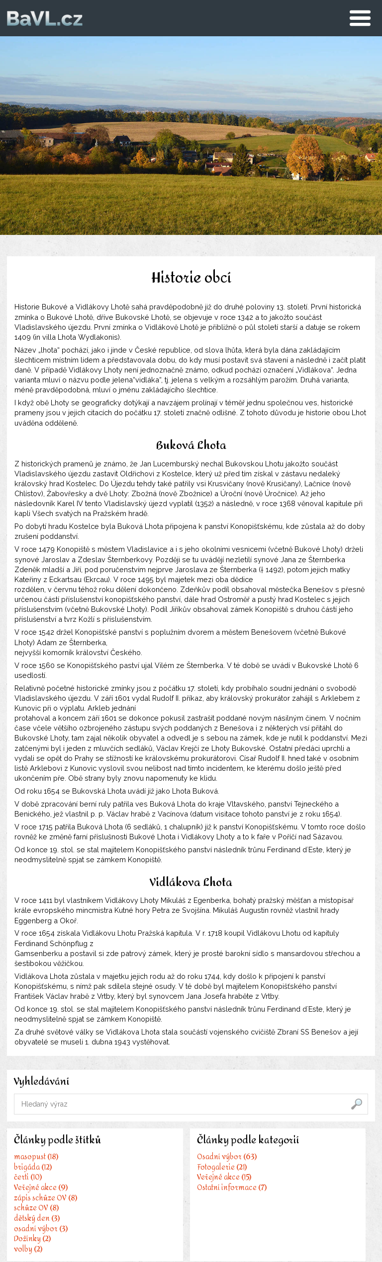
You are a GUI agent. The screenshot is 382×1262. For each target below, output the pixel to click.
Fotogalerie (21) (164, 1180)
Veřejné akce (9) (41, 1189)
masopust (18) (36, 1159)
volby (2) (28, 1249)
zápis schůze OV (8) (46, 1199)
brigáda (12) (33, 1169)
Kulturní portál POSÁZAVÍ (306, 1179)
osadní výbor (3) (41, 1229)
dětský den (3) (37, 1219)
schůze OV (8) (36, 1209)
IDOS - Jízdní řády (293, 1169)
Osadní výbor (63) (169, 1170)
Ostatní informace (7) (174, 1200)
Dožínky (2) (32, 1239)
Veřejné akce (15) (166, 1190)
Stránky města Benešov (302, 1159)
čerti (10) (28, 1179)
